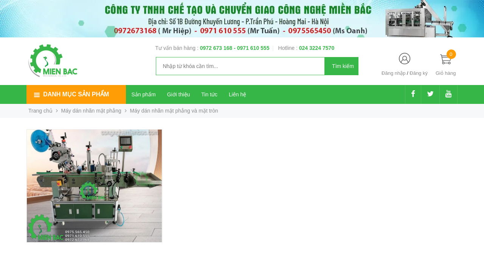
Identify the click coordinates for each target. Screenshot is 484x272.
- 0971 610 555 (251, 48)
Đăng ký (419, 73)
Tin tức (209, 94)
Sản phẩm (144, 94)
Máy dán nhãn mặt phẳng (91, 111)
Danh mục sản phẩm (76, 94)
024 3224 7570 (316, 48)
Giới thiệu (178, 94)
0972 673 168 (217, 48)
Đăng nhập (393, 73)
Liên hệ (237, 94)
